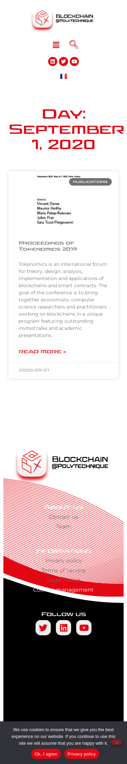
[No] (116, 742)
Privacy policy (63, 560)
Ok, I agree (46, 754)
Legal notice (63, 580)
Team (63, 526)
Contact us (63, 517)
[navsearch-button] (74, 45)
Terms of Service (64, 570)
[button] (56, 45)
